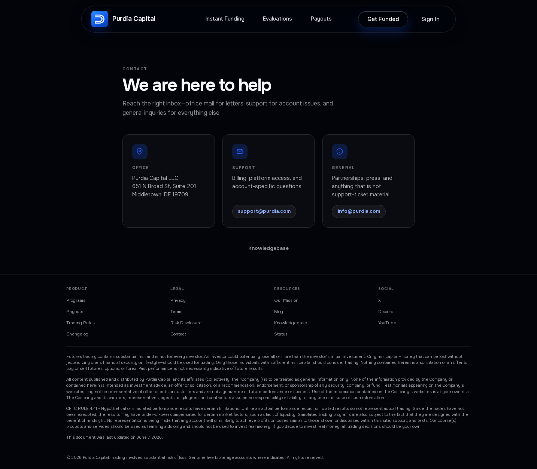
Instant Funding (225, 19)
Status (281, 334)
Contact (178, 334)
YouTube (387, 322)
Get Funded (383, 19)
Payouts (321, 19)
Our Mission (286, 300)
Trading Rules (80, 322)
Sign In (430, 19)
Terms (176, 311)
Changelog (77, 334)
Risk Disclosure (185, 322)
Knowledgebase (268, 248)
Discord (386, 311)
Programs (75, 300)
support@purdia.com (264, 211)
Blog (278, 311)
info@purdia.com (359, 211)
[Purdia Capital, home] (123, 19)
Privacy (178, 300)
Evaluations (277, 19)
